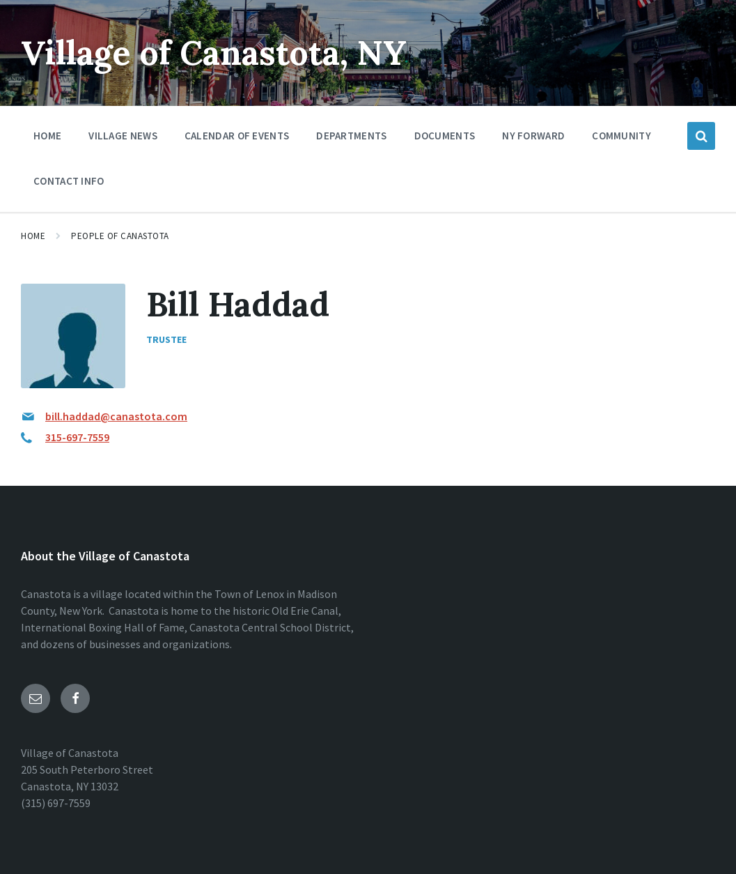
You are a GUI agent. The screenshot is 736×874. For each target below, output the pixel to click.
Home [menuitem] (47, 135)
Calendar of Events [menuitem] (237, 135)
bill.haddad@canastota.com (116, 416)
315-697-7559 (77, 437)
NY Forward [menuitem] (533, 135)
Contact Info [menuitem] (68, 180)
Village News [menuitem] (122, 135)
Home (33, 236)
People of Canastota (120, 236)
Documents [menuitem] (445, 135)
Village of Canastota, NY (214, 52)
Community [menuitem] (621, 135)
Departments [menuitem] (351, 135)
